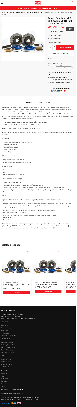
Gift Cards (4, 330)
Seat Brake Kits (20, 12)
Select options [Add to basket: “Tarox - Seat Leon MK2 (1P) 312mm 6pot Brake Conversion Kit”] (16, 292)
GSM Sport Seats (7, 362)
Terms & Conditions (7, 350)
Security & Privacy (7, 352)
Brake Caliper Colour (56, 31)
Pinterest (4, 381)
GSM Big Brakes (6, 364)
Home (3, 12)
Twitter (3, 376)
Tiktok (3, 386)
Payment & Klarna (7, 342)
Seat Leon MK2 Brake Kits (34, 12)
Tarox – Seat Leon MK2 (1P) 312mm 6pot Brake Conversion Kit (16, 284)
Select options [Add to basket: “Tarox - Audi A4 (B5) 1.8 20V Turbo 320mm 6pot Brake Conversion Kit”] (48, 291)
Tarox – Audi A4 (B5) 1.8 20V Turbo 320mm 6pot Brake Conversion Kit (46, 283)
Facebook (4, 373)
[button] (54, 46)
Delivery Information (8, 345)
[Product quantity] (50, 47)
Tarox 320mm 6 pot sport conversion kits (47, 280)
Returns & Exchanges (8, 347)
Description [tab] (30, 102)
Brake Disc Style (54, 38)
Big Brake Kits (11, 12)
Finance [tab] (47, 102)
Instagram (4, 379)
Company (4, 325)
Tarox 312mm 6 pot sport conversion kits (15, 280)
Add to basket (65, 47)
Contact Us (5, 333)
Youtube (4, 384)
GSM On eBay (5, 367)
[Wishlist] (27, 251)
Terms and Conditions (8, 335)
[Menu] (4, 3)
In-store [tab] (39, 102)
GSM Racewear (6, 359)
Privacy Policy (6, 328)
